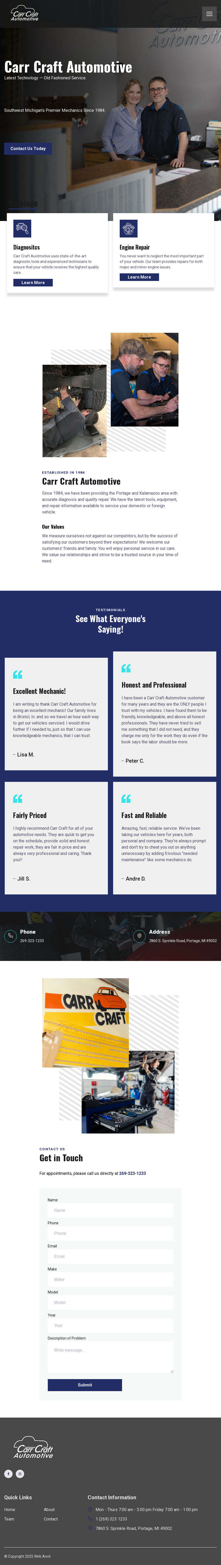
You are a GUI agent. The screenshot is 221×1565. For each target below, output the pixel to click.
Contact (51, 1519)
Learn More (33, 282)
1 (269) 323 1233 (107, 1519)
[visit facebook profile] (8, 1474)
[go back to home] (31, 1449)
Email (110, 1254)
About (49, 1509)
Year (110, 1323)
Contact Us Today (28, 148)
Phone (110, 1231)
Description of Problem (110, 1354)
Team (9, 1519)
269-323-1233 (132, 1173)
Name (110, 1208)
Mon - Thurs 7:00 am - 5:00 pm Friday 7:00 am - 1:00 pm (143, 1509)
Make (110, 1277)
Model (110, 1300)
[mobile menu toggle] (209, 14)
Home (9, 1509)
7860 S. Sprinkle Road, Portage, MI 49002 (130, 1528)
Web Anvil (42, 1556)
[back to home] (23, 14)
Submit (85, 1385)
